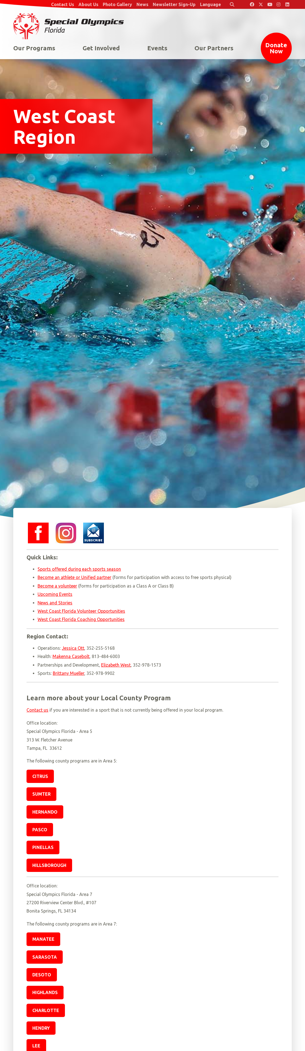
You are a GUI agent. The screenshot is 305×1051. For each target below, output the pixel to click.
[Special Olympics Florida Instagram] (278, 4)
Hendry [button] (41, 1028)
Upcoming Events (55, 594)
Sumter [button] (41, 793)
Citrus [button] (40, 776)
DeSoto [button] (41, 974)
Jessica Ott (73, 648)
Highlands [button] (45, 992)
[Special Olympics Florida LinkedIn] (287, 4)
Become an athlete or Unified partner (74, 577)
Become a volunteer (57, 585)
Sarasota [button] (44, 957)
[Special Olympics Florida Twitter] (260, 4)
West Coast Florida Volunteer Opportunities (81, 611)
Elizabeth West (116, 664)
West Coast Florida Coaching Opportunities (81, 619)
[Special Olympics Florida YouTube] (269, 4)
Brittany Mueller (68, 673)
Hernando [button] (44, 811)
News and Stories (55, 602)
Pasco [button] (39, 829)
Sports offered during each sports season (79, 569)
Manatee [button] (43, 939)
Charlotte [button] (45, 1010)
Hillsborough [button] (49, 865)
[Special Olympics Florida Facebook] (252, 4)
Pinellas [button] (43, 847)
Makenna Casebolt (71, 656)
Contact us (37, 709)
